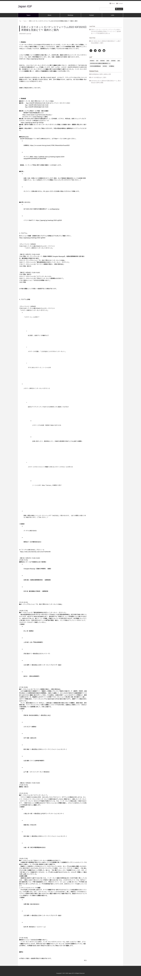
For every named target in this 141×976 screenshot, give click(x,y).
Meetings (70, 15)
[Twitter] (95, 50)
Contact (119, 3)
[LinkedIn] (99, 50)
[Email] (103, 50)
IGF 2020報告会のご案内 (98, 77)
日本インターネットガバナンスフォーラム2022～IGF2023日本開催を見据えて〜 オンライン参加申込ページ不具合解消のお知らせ (106, 31)
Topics (28, 15)
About (112, 3)
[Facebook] (90, 50)
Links (112, 15)
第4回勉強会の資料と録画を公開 (101, 74)
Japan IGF (25, 6)
